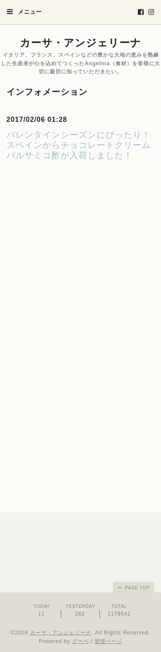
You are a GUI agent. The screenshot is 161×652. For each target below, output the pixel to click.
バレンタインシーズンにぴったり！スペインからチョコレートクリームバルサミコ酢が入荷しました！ (78, 145)
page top (133, 587)
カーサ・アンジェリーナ (80, 42)
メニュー (24, 11)
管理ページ (108, 641)
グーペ (80, 641)
